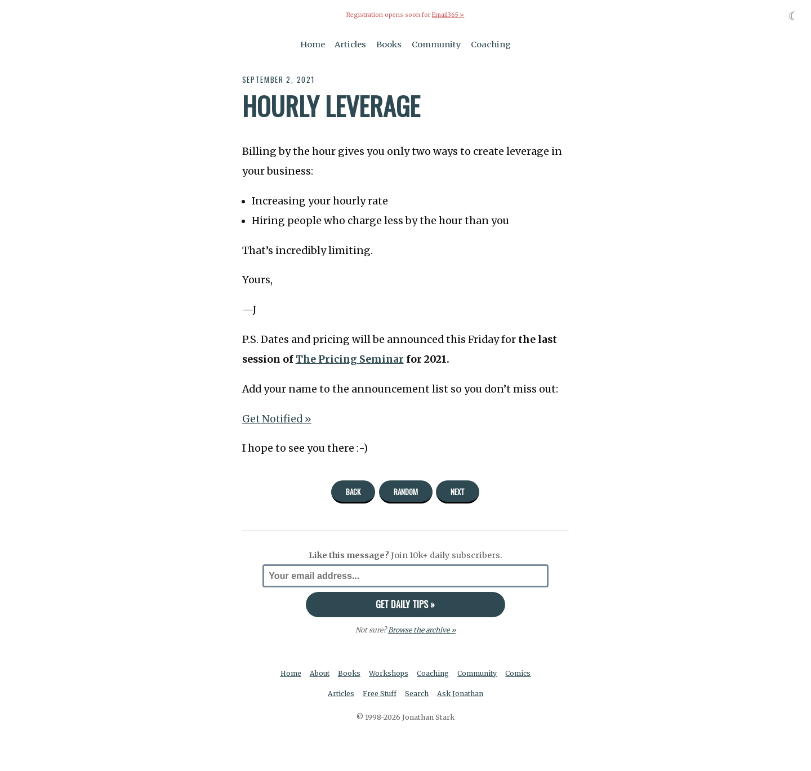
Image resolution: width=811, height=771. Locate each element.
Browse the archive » (421, 629)
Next (458, 491)
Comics (519, 673)
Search (417, 693)
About (319, 673)
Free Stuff (379, 693)
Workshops (389, 673)
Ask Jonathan (461, 693)
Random (406, 491)
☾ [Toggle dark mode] (793, 16)
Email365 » (448, 15)
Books (389, 44)
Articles (350, 44)
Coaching (491, 44)
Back (353, 491)
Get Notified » (277, 418)
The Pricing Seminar (350, 359)
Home (312, 44)
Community (436, 44)
